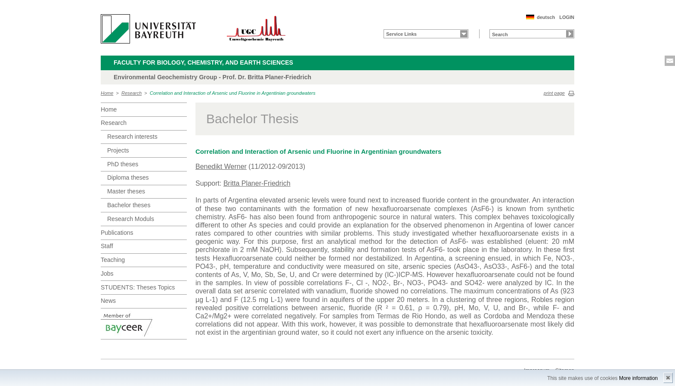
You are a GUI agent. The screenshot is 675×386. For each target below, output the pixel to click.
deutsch (546, 17)
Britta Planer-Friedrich (257, 183)
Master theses (126, 191)
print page (554, 93)
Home (107, 93)
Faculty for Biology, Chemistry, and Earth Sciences (203, 62)
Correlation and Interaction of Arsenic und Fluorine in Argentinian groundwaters (233, 93)
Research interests (132, 136)
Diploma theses (128, 177)
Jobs (107, 273)
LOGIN (566, 17)
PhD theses (122, 164)
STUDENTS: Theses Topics (138, 287)
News (108, 300)
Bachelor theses (128, 205)
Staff (107, 246)
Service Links (401, 34)
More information (638, 378)
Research (131, 93)
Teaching (113, 259)
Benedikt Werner (221, 166)
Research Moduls (130, 218)
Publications (117, 232)
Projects (118, 150)
